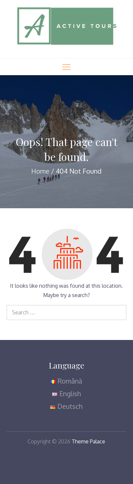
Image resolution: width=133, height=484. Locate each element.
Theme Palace (88, 441)
